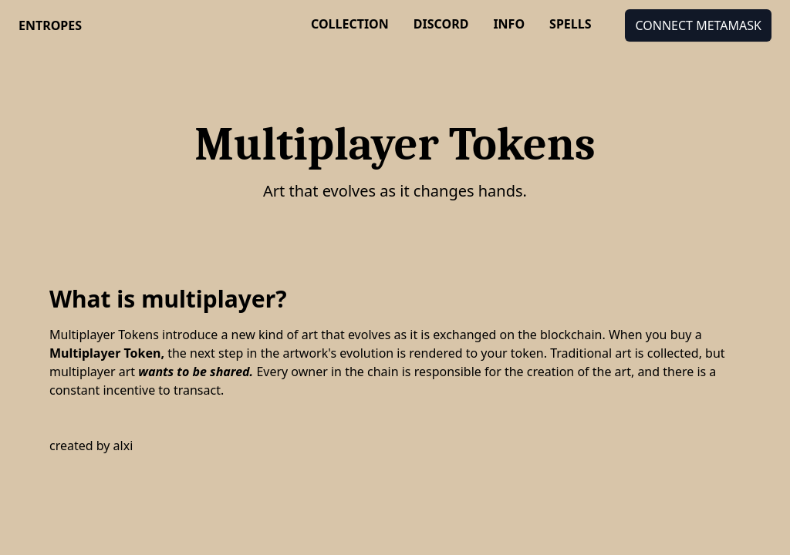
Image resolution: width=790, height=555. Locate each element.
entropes (50, 25)
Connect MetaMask (698, 25)
